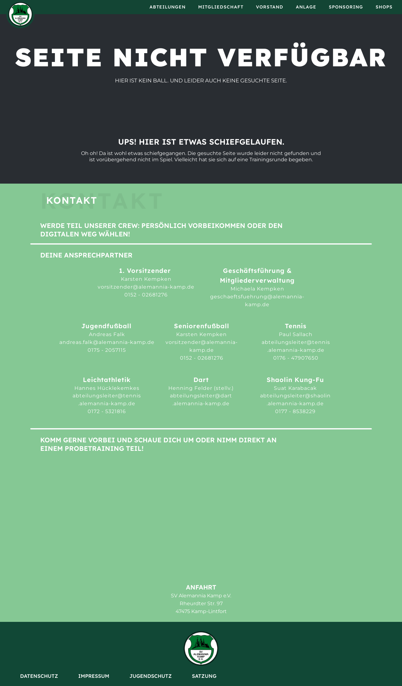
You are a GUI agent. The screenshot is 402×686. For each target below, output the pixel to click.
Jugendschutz (150, 676)
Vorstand (269, 7)
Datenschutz (39, 676)
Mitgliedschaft (220, 7)
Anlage (306, 7)
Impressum (93, 676)
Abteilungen (167, 7)
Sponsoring (346, 7)
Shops (384, 7)
